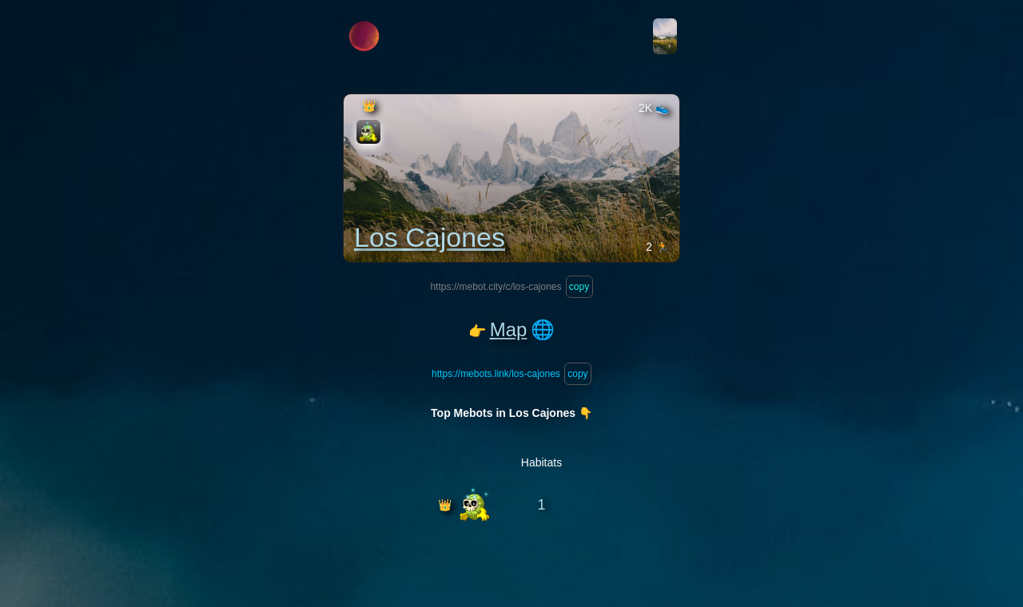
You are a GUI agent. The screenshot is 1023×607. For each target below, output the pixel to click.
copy (579, 286)
